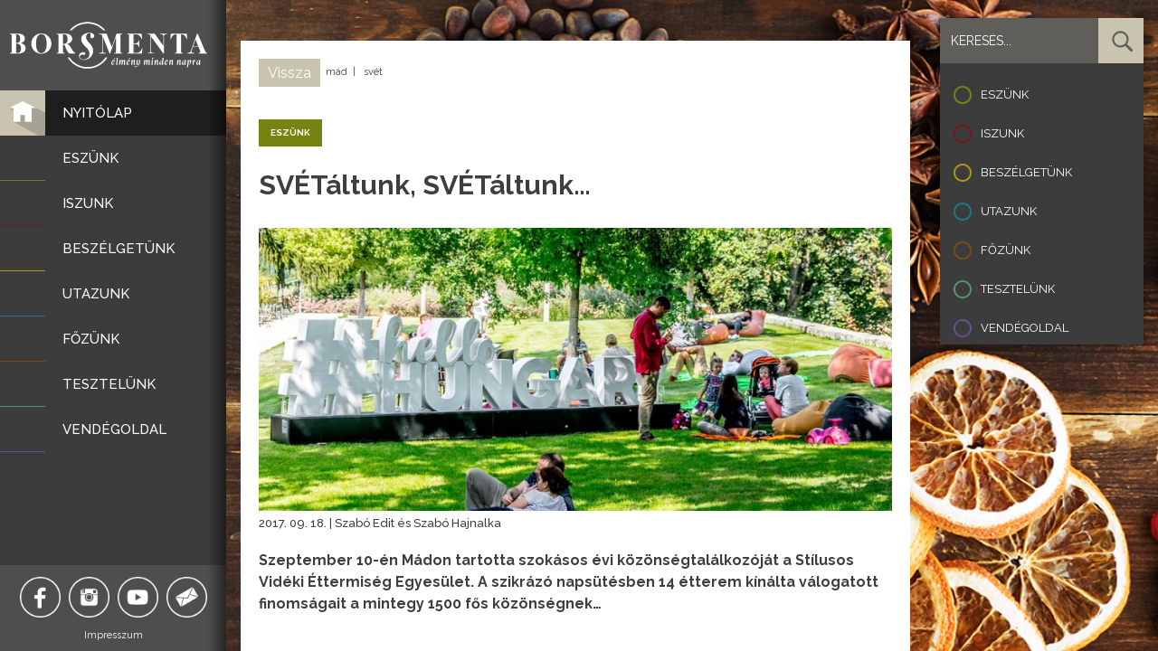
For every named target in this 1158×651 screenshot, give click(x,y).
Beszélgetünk (1026, 172)
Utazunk (1009, 211)
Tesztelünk (1018, 289)
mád (336, 72)
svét (373, 72)
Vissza (289, 72)
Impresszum (113, 635)
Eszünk (1005, 94)
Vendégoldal (1024, 328)
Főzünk (1005, 250)
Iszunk (1002, 133)
